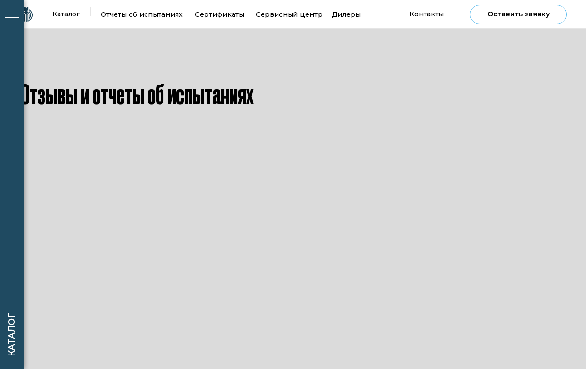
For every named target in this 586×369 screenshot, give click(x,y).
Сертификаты (219, 14)
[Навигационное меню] (12, 14)
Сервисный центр (289, 14)
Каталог (66, 14)
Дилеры (346, 14)
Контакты (427, 14)
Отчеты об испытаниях (142, 14)
